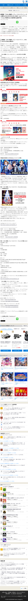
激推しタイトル (16, 10)
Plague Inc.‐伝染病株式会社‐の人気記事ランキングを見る (10, 463)
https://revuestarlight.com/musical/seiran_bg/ (9, 278)
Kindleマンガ (16, 328)
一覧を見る (25, 325)
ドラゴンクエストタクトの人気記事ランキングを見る (9, 475)
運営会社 (14, 592)
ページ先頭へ (24, 588)
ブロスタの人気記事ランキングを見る (7, 457)
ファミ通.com (13, 593)
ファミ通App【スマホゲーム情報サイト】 (8, 7)
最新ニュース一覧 (20, 7)
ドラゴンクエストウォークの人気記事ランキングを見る (10, 448)
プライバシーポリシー (21, 592)
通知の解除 (8, 593)
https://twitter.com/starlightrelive (11, 306)
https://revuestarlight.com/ (10, 299)
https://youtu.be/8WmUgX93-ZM (11, 153)
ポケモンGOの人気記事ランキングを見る (7, 481)
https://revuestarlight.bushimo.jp (11, 305)
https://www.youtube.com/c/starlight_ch (8, 224)
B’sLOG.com (19, 593)
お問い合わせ (4, 592)
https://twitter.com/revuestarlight (11, 301)
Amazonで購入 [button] (6, 350)
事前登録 (10, 10)
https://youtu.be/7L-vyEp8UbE (11, 236)
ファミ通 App (4, 2)
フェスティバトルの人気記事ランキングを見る (8, 469)
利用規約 (10, 592)
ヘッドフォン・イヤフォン (6, 328)
